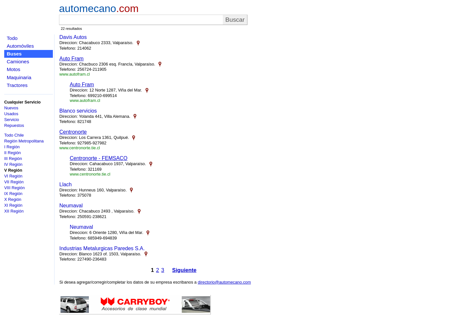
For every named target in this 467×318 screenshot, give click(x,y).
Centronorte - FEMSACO (98, 158)
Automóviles (20, 46)
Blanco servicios (78, 111)
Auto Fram (71, 58)
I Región (12, 146)
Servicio (11, 119)
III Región (13, 158)
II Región (12, 152)
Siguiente (184, 270)
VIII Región (14, 187)
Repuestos (14, 125)
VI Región (13, 176)
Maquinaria (19, 77)
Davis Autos (73, 37)
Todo (12, 38)
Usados (11, 113)
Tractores (17, 85)
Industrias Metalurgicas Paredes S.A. (102, 248)
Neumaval (71, 205)
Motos (13, 69)
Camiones (18, 61)
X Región (12, 199)
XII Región (14, 211)
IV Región (13, 164)
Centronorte (73, 132)
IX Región (13, 193)
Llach (65, 184)
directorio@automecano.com (224, 282)
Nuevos (11, 107)
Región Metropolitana (24, 141)
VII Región (14, 181)
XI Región (13, 205)
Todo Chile (14, 135)
